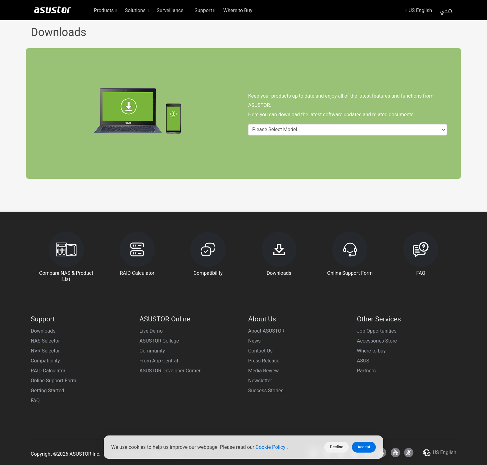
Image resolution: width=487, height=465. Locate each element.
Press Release (264, 361)
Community (152, 351)
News (254, 341)
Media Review (263, 371)
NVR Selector (45, 351)
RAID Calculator (48, 371)
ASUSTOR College (159, 341)
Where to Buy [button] (239, 10)
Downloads (43, 331)
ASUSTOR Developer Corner (170, 371)
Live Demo (151, 331)
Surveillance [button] (172, 10)
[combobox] (347, 130)
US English (419, 10)
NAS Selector (45, 341)
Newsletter (260, 381)
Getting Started (47, 391)
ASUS (363, 361)
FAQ (35, 400)
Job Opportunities (376, 331)
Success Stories (266, 391)
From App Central (158, 361)
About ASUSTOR (266, 331)
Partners (366, 371)
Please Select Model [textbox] (274, 129)
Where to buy (371, 351)
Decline (336, 446)
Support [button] (204, 10)
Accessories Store (377, 341)
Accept (363, 446)
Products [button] (105, 10)
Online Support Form (53, 381)
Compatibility (45, 361)
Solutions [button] (137, 10)
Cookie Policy (271, 447)
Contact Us (260, 351)
